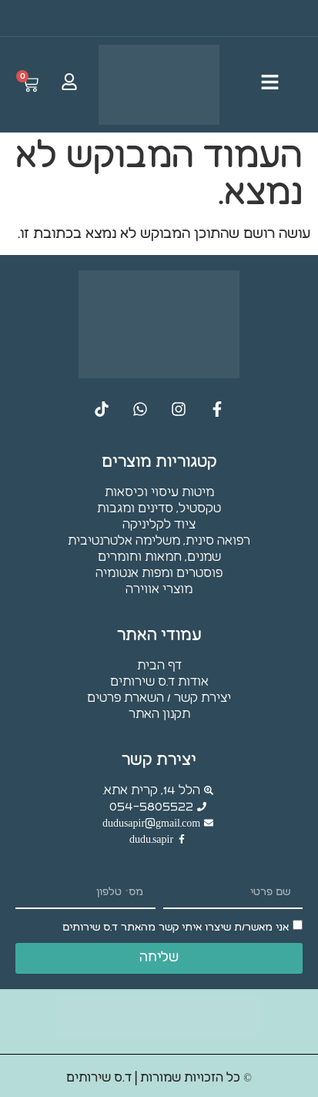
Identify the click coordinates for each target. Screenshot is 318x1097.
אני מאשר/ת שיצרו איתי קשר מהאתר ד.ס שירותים (175, 927)
